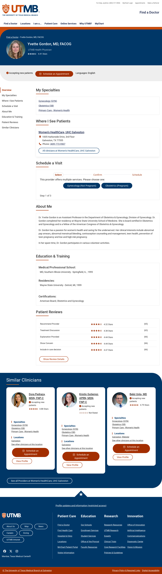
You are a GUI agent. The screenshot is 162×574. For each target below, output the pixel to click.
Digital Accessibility (150, 570)
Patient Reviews (10, 122)
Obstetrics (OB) (46, 105)
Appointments (140, 3)
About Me (7, 111)
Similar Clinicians (10, 127)
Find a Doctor (149, 12)
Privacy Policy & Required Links (126, 570)
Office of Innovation (136, 525)
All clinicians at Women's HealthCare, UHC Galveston (69, 150)
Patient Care (51, 23)
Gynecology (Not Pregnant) (81, 185)
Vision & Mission (134, 547)
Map (27, 526)
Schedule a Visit (10, 106)
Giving (26, 533)
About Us (11, 526)
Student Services (88, 536)
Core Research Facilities (114, 547)
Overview (6, 90)
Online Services (68, 23)
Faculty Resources (89, 547)
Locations (25, 23)
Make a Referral (153, 3)
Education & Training (12, 117)
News (40, 526)
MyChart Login (128, 3)
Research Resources (113, 525)
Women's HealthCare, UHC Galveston (61, 132)
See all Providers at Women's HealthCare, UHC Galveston (39, 480)
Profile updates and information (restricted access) (81, 505)
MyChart (99, 23)
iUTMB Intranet (13, 539)
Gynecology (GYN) (48, 101)
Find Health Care (65, 530)
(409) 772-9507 (57, 144)
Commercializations (136, 536)
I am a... (37, 23)
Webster (125, 437)
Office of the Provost (90, 541)
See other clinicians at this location (27, 444)
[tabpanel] (98, 187)
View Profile (22, 461)
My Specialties (9, 95)
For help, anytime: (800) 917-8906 (108, 3)
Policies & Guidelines (113, 553)
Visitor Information (66, 553)
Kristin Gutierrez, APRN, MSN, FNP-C (89, 398)
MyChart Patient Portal (68, 547)
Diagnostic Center (135, 541)
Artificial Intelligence (136, 530)
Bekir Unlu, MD (138, 394)
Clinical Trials (110, 541)
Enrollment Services (89, 530)
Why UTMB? (85, 23)
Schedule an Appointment (54, 74)
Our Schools (86, 525)
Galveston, (117, 437)
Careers (10, 533)
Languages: (81, 73)
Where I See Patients (12, 101)
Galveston (15, 441)
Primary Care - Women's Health (54, 110)
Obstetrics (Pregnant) (116, 185)
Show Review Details (53, 359)
